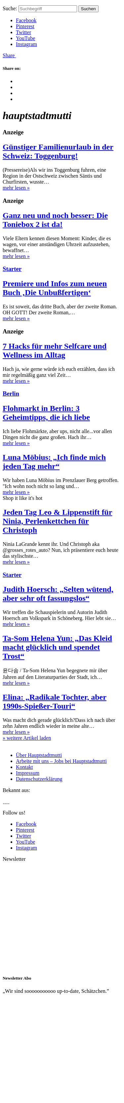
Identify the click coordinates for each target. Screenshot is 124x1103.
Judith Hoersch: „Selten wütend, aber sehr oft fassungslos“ (58, 593)
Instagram (26, 44)
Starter (12, 268)
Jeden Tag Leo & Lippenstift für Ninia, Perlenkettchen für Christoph (57, 521)
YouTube (25, 38)
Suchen (88, 8)
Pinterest (25, 26)
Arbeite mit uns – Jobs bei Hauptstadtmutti (61, 761)
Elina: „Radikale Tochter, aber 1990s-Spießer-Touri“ (54, 701)
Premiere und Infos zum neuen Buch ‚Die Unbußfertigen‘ (55, 288)
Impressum (27, 773)
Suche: (10, 8)
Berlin (11, 393)
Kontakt (24, 767)
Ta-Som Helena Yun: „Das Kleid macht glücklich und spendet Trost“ (57, 647)
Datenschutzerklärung (39, 779)
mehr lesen (16, 188)
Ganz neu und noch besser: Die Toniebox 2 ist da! (55, 220)
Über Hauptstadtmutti (39, 755)
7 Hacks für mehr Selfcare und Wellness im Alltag (54, 350)
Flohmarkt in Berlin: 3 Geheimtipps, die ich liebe (46, 412)
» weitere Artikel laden (27, 738)
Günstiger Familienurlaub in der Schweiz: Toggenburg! (58, 151)
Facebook (26, 20)
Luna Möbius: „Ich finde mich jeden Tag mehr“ (54, 461)
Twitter (23, 32)
